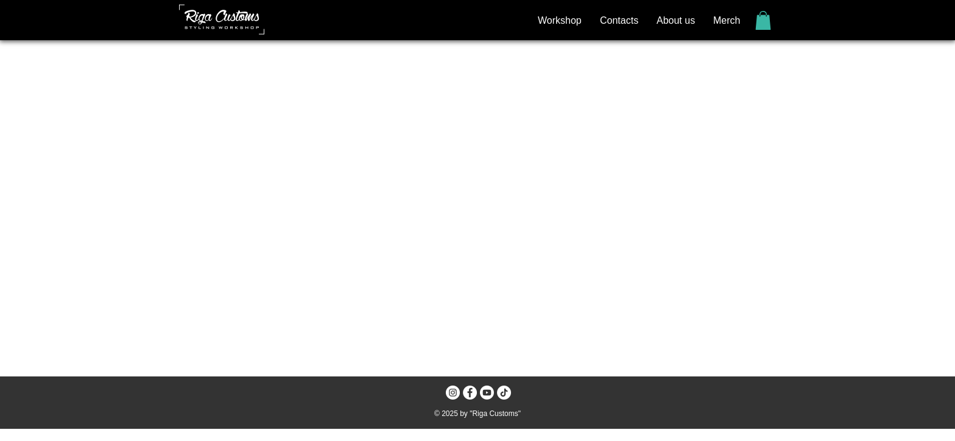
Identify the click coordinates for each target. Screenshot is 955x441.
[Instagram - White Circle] (453, 393)
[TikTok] (504, 393)
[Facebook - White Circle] (470, 393)
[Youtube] (487, 393)
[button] (763, 20)
